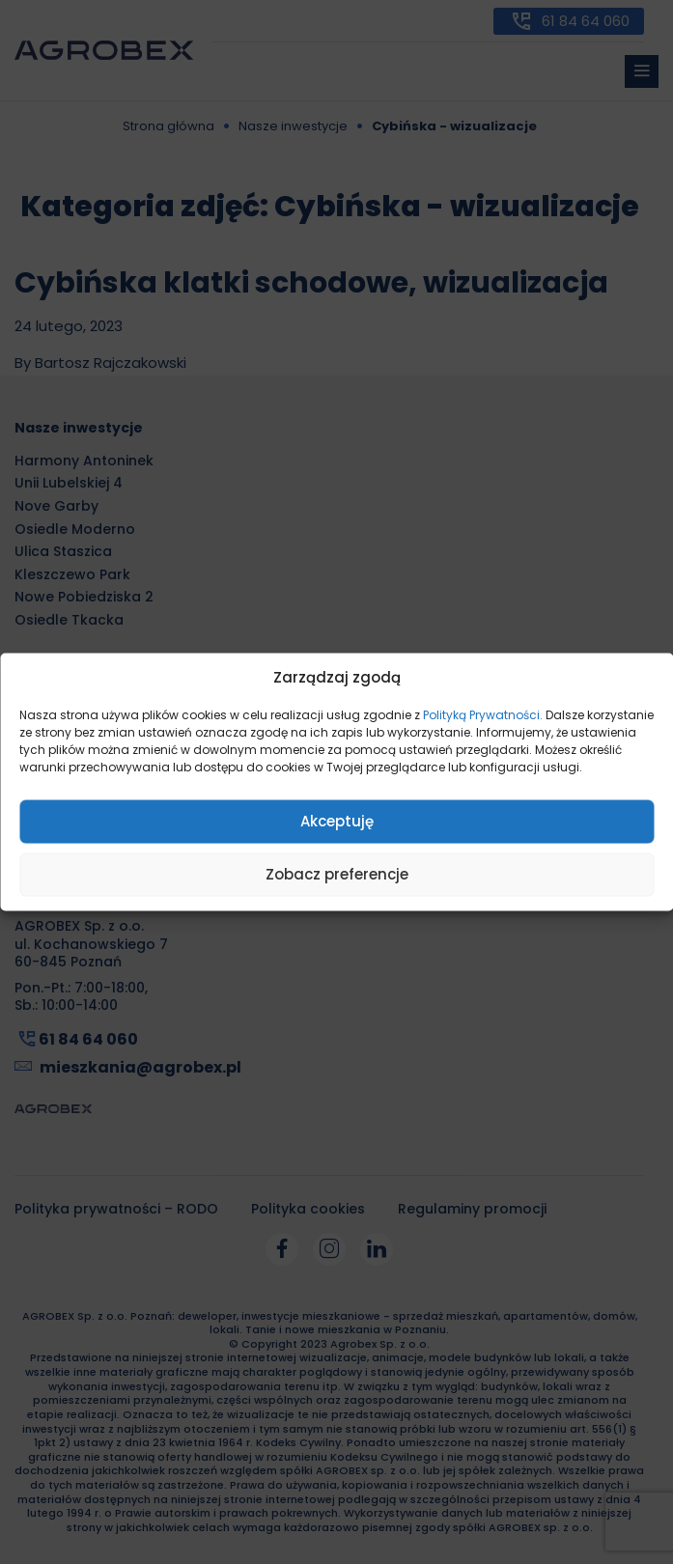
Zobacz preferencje (337, 874)
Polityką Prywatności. (483, 714)
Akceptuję (337, 821)
